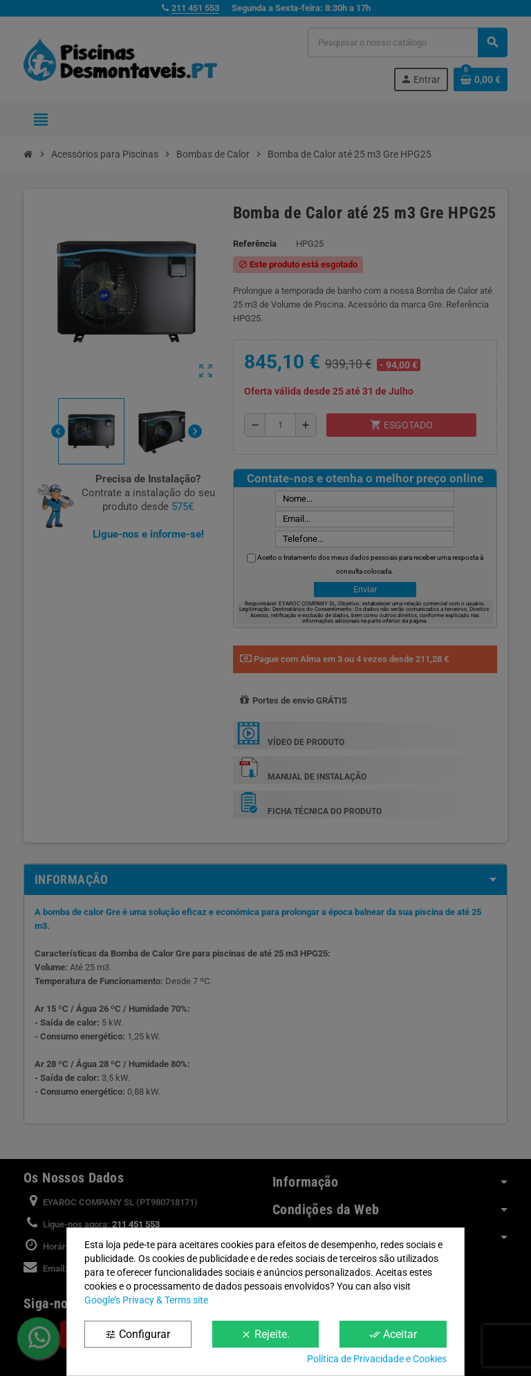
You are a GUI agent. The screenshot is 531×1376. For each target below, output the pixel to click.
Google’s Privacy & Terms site (146, 1300)
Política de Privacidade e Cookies (377, 1358)
